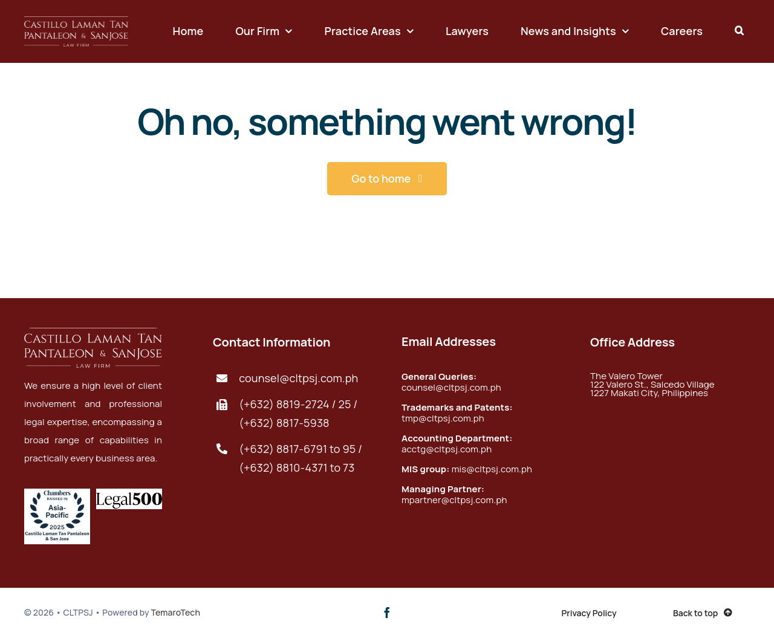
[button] (739, 31)
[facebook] (387, 612)
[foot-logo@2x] (76, 22)
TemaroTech (175, 612)
